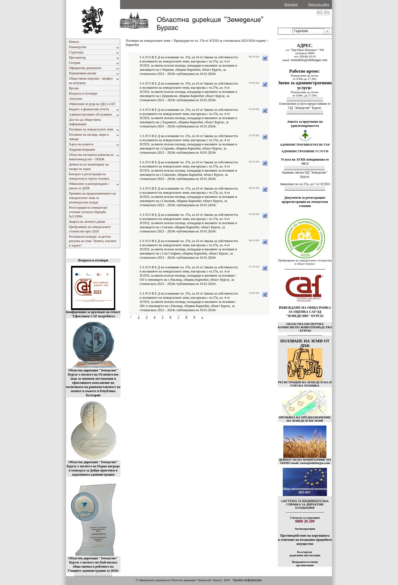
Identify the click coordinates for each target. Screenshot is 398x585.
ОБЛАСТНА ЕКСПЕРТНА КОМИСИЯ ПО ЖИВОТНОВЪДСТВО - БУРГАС (305, 327)
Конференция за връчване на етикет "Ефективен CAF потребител (93, 314)
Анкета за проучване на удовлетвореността (305, 124)
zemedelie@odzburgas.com (309, 60)
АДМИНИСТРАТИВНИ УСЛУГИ (304, 151)
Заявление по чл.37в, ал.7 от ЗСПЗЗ (305, 184)
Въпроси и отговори (93, 260)
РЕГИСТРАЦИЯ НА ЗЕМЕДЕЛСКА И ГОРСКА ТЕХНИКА (305, 384)
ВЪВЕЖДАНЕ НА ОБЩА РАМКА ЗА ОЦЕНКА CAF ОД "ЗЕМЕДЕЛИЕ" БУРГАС (305, 312)
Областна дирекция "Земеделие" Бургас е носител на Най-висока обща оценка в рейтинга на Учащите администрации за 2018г (93, 564)
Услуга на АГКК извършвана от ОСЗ (305, 162)
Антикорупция (305, 528)
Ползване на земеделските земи (148, 41)
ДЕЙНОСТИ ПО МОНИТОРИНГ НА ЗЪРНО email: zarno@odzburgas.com (305, 461)
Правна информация (247, 580)
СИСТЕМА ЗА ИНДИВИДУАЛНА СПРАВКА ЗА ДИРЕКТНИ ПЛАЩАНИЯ (305, 504)
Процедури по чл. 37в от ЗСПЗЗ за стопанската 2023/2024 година (220, 41)
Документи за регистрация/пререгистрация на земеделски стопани (305, 202)
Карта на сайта (318, 4)
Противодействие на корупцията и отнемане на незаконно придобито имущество (305, 540)
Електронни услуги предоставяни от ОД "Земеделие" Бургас (305, 106)
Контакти (291, 4)
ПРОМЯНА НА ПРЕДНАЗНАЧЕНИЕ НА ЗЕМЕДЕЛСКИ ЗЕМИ (305, 419)
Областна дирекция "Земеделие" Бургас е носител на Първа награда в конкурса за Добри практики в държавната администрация (93, 468)
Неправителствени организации (305, 563)
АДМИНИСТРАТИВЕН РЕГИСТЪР (305, 144)
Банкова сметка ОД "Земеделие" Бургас (304, 174)
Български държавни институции (304, 553)
